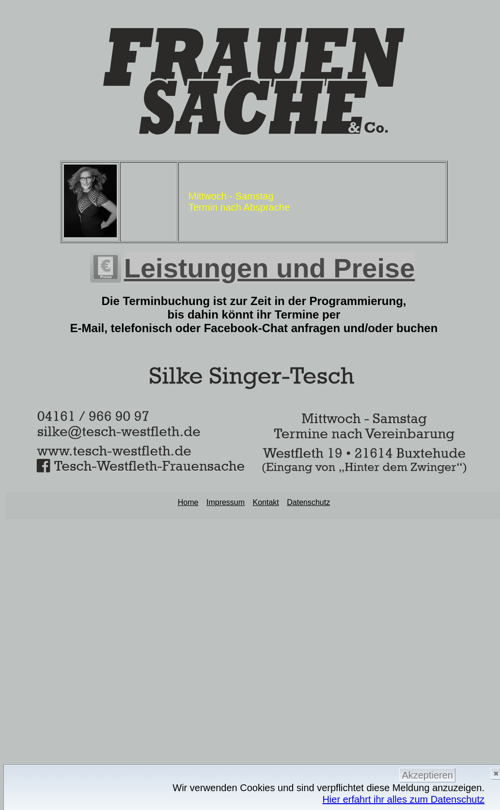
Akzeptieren (427, 775)
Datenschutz (308, 502)
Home (188, 502)
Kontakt (266, 502)
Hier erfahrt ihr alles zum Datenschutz (403, 799)
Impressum (225, 502)
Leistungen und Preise (269, 268)
